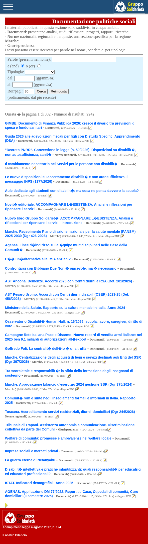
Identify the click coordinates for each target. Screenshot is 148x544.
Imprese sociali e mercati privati (32, 451)
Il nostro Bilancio (14, 535)
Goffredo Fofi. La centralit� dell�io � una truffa (45, 349)
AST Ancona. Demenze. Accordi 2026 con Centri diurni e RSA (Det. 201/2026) (68, 281)
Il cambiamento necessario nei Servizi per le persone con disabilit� (61, 164)
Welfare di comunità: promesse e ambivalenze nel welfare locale (58, 438)
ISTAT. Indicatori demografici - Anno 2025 (39, 483)
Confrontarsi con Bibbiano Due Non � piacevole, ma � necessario (61, 268)
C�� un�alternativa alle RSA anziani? (38, 259)
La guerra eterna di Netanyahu (30, 460)
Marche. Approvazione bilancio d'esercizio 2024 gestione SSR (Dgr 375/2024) (68, 384)
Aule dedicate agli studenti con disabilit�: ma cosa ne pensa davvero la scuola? (72, 191)
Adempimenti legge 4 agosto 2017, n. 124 (31, 527)
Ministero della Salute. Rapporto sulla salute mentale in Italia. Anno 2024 (65, 308)
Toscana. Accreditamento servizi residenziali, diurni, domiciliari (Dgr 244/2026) (70, 412)
